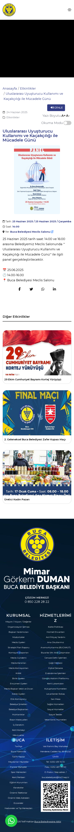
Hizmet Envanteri (55, 632)
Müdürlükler (18, 637)
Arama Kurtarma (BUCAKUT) (56, 647)
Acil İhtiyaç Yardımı (55, 637)
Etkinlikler (28, 88)
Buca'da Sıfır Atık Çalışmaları (55, 652)
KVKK (18, 673)
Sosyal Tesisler (55, 714)
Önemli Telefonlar (18, 792)
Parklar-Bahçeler (18, 767)
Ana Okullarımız (55, 642)
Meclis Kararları (18, 663)
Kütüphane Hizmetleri (55, 688)
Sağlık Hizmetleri (55, 704)
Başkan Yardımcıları (19, 632)
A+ (63, 116)
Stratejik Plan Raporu (18, 647)
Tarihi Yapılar (18, 756)
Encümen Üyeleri (18, 683)
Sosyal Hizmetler (55, 709)
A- (68, 116)
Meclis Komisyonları (18, 668)
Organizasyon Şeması (19, 627)
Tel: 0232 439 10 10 (55, 761)
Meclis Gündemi (18, 657)
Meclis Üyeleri (18, 642)
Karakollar (18, 787)
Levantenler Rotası (55, 694)
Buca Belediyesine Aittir (47, 821)
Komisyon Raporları (19, 652)
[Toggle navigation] (69, 10)
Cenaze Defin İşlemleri (55, 657)
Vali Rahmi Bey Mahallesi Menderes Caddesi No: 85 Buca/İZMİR (55, 751)
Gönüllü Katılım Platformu (55, 678)
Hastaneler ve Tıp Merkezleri (18, 808)
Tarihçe (18, 746)
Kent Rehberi (18, 777)
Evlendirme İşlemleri (55, 673)
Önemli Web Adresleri (18, 798)
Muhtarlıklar (18, 714)
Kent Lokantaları (55, 683)
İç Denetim (18, 725)
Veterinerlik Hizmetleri (56, 719)
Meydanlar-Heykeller (18, 761)
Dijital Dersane (55, 668)
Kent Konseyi (18, 730)
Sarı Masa (55, 699)
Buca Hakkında (18, 751)
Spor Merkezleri (18, 772)
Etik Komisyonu (18, 699)
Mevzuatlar (18, 735)
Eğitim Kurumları (18, 782)
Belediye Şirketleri (18, 704)
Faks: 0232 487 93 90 (55, 767)
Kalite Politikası (55, 627)
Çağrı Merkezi (55, 663)
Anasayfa (10, 88)
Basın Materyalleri (18, 719)
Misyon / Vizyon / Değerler (18, 621)
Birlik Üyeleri (18, 678)
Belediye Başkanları (18, 709)
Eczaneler (18, 803)
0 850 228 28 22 (37, 602)
